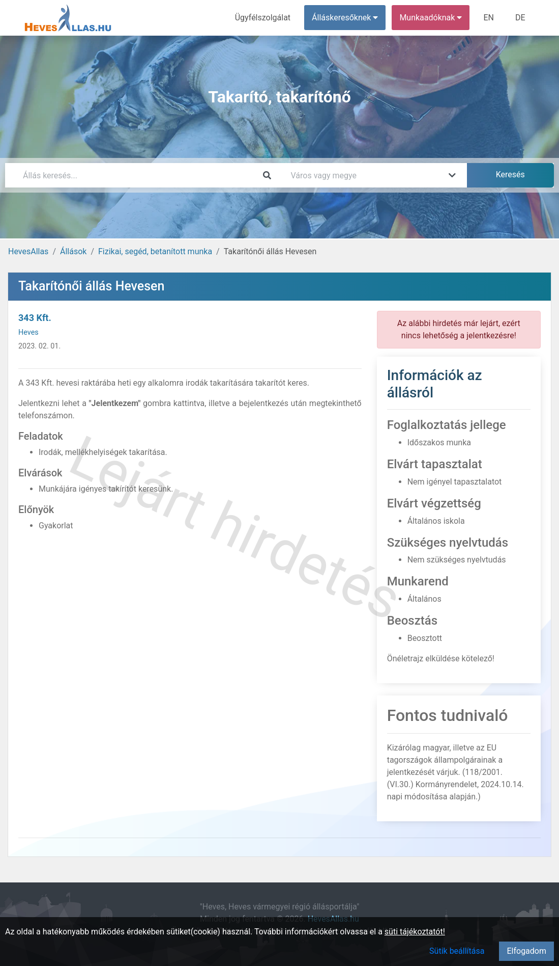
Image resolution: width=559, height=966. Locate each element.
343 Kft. (34, 317)
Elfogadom (526, 951)
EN (488, 17)
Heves (28, 332)
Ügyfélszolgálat (262, 17)
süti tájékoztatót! (415, 931)
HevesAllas (28, 251)
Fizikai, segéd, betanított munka (155, 251)
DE (520, 17)
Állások (73, 251)
